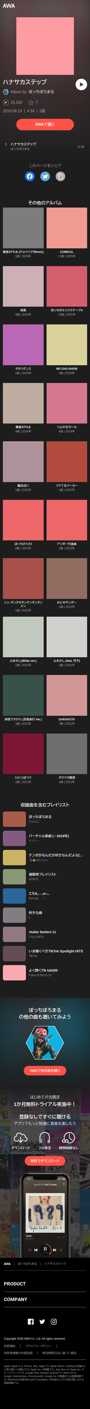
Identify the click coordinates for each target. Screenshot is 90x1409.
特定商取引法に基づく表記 (59, 1353)
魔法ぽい (23, 485)
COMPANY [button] (15, 1299)
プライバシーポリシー (38, 1346)
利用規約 (9, 1346)
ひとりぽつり (23, 777)
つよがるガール (67, 427)
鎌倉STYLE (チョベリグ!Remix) (23, 252)
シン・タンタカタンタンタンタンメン (23, 604)
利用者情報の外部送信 (18, 1353)
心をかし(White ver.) (23, 661)
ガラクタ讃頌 (67, 777)
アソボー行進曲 (67, 544)
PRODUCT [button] (15, 1284)
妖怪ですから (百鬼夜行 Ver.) (23, 719)
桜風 (23, 310)
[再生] (81, 84)
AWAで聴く (45, 124)
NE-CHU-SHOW (66, 368)
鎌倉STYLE (23, 427)
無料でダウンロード (44, 1161)
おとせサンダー (67, 602)
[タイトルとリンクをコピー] (60, 176)
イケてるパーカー (67, 485)
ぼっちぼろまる (41, 92)
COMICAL (66, 252)
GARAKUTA (67, 719)
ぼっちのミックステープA (67, 310)
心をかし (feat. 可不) (67, 661)
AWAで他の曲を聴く (45, 1071)
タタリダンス (23, 368)
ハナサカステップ (55, 1264)
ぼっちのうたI (23, 544)
